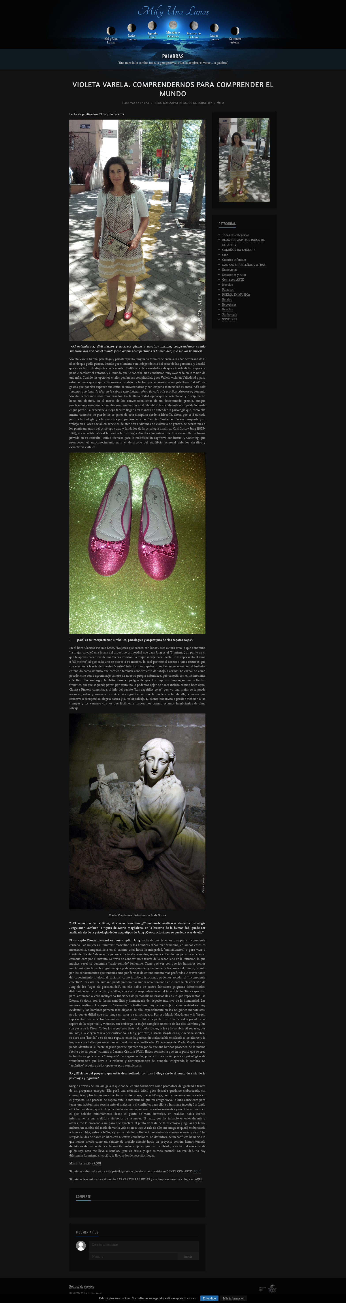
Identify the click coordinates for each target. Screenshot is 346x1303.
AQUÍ (97, 1164)
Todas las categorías (235, 236)
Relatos (227, 301)
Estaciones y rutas (234, 276)
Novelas (227, 286)
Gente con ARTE (233, 281)
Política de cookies (81, 1288)
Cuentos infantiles (234, 261)
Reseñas (227, 310)
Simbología (229, 315)
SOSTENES (229, 320)
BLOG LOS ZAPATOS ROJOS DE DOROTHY (183, 104)
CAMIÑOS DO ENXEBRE (238, 251)
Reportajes (229, 305)
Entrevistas (229, 271)
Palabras (228, 291)
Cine (225, 256)
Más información (233, 1298)
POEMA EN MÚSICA (236, 295)
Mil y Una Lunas (173, 12)
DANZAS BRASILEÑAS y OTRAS (244, 266)
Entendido (209, 1298)
